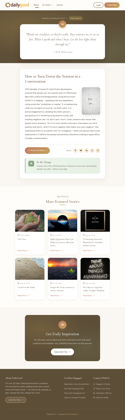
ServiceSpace (72, 414)
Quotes (60, 5)
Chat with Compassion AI (74, 393)
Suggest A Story (101, 384)
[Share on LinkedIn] (86, 150)
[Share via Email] (97, 150)
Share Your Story (101, 388)
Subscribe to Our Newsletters (76, 384)
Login (98, 5)
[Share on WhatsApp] (92, 150)
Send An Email (100, 397)
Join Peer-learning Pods (74, 388)
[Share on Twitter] (81, 150)
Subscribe (112, 5)
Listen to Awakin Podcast (74, 397)
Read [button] (36, 5)
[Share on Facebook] (75, 150)
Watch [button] (46, 5)
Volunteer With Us (102, 393)
